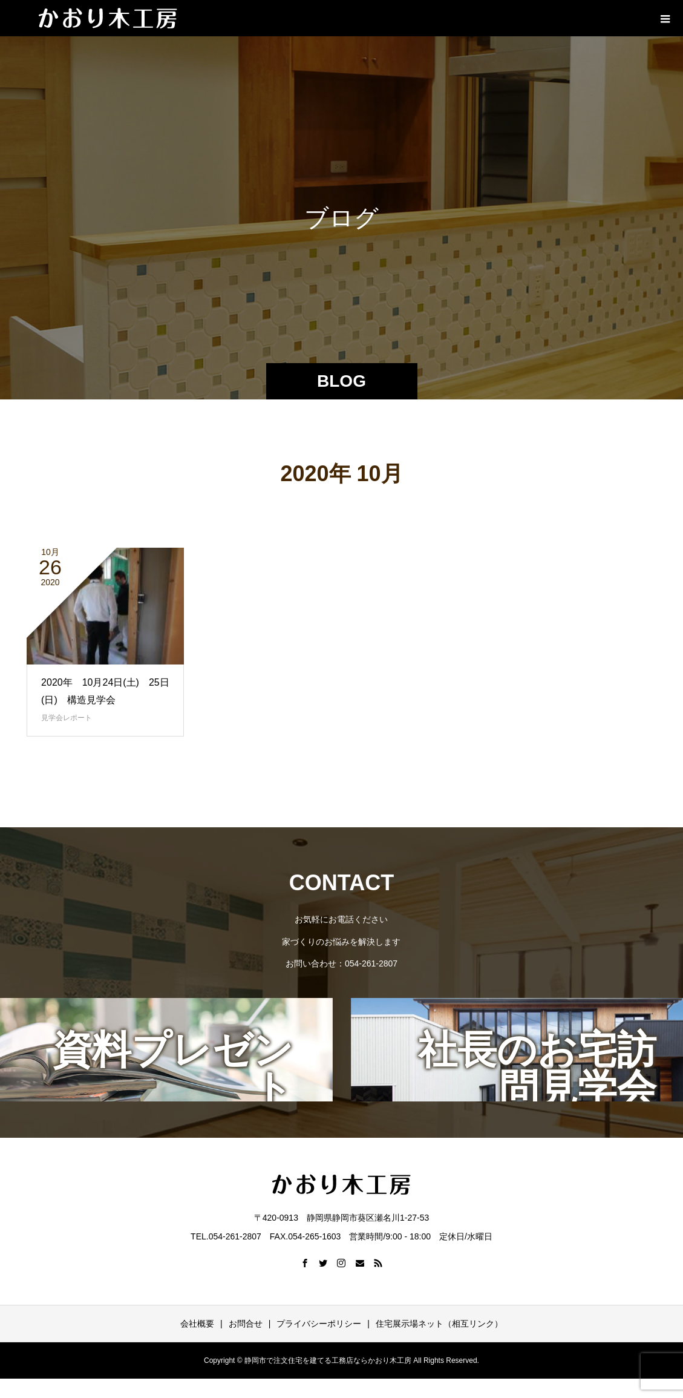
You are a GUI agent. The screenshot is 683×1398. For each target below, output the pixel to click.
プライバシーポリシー (318, 1323)
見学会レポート (66, 718)
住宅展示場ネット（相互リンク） (439, 1323)
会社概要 (197, 1323)
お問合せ (246, 1323)
